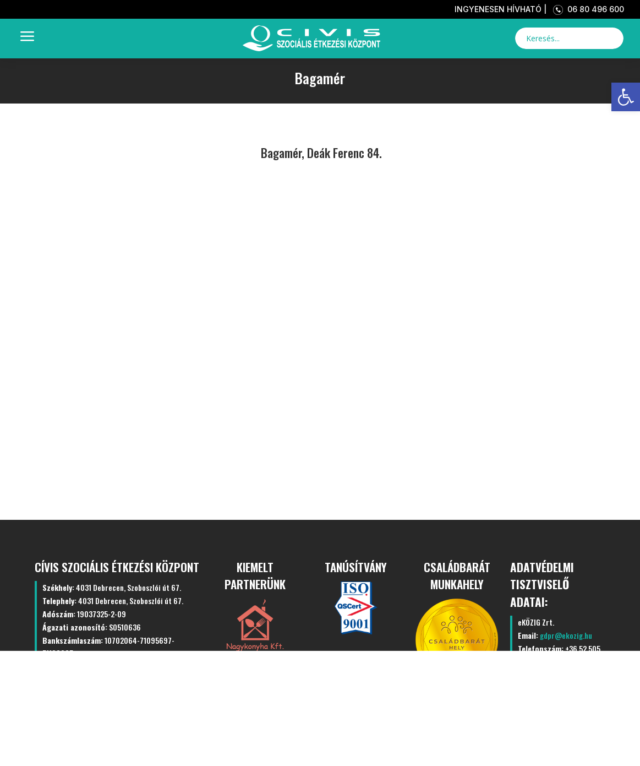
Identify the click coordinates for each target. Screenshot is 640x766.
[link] (625, 97)
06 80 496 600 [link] (586, 9)
